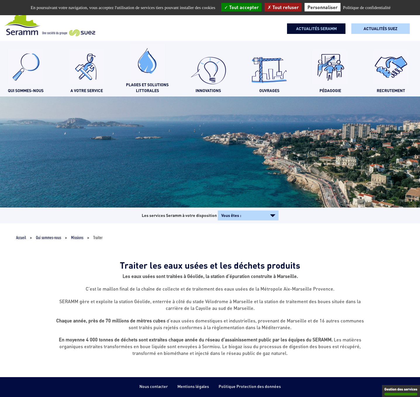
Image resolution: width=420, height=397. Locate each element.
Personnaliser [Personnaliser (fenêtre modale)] (322, 7)
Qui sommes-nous (48, 237)
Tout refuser (283, 7)
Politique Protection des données (250, 386)
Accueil (21, 237)
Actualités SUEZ (380, 28)
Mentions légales (193, 386)
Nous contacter (153, 386)
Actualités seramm (316, 28)
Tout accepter (241, 7)
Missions (77, 237)
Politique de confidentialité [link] (366, 7)
